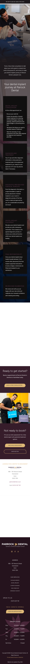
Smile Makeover (15, 591)
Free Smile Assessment (15, 449)
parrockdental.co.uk (15, 485)
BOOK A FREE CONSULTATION (14, 389)
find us (8, 610)
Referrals (21, 610)
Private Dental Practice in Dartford (15, 661)
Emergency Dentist (15, 594)
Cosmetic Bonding (15, 589)
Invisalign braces (15, 584)
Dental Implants (15, 586)
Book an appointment (15, 615)
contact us (14, 610)
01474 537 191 (15, 455)
